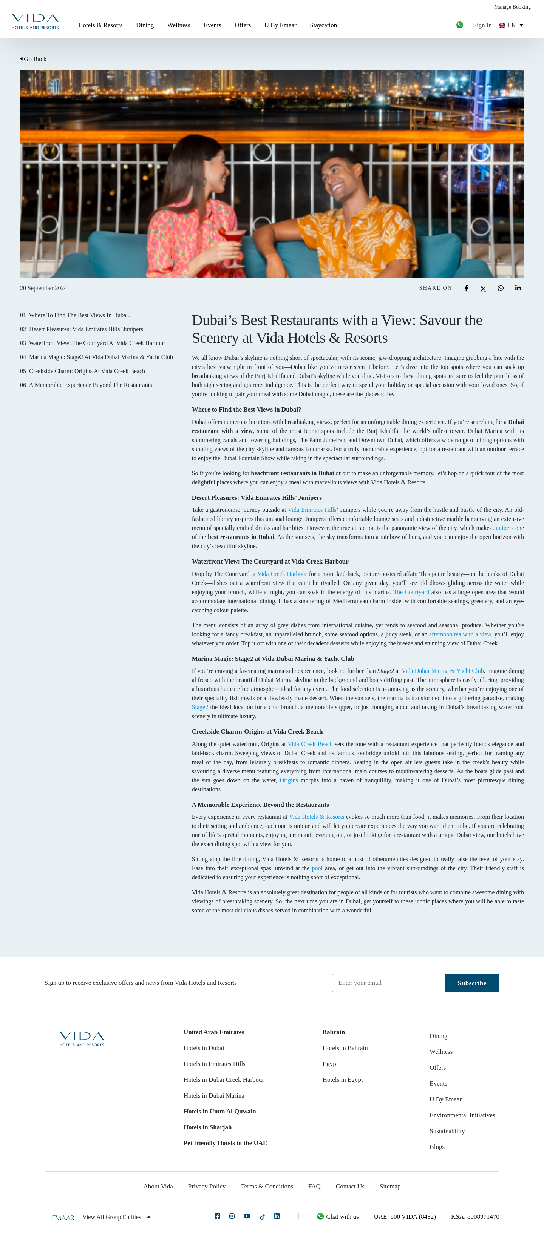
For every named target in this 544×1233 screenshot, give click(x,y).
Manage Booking (512, 7)
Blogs (437, 1146)
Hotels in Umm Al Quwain (220, 1111)
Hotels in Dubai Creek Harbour (224, 1079)
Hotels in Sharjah (208, 1127)
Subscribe (472, 983)
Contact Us (350, 1186)
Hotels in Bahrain (345, 1048)
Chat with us (337, 1216)
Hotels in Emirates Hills (215, 1063)
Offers (243, 25)
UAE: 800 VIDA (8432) (405, 1216)
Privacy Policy (207, 1186)
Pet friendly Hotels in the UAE (225, 1143)
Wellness (178, 25)
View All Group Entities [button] (116, 1217)
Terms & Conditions (267, 1186)
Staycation (323, 25)
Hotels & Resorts (100, 25)
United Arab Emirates (214, 1032)
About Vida (158, 1186)
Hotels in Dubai (204, 1048)
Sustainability (447, 1131)
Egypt (330, 1063)
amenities (396, 859)
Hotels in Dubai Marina (214, 1095)
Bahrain (334, 1032)
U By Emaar (280, 25)
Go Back (33, 59)
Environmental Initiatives (462, 1115)
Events (212, 25)
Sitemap (390, 1186)
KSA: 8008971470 (475, 1216)
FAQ (314, 1186)
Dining (145, 25)
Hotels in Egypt (343, 1079)
